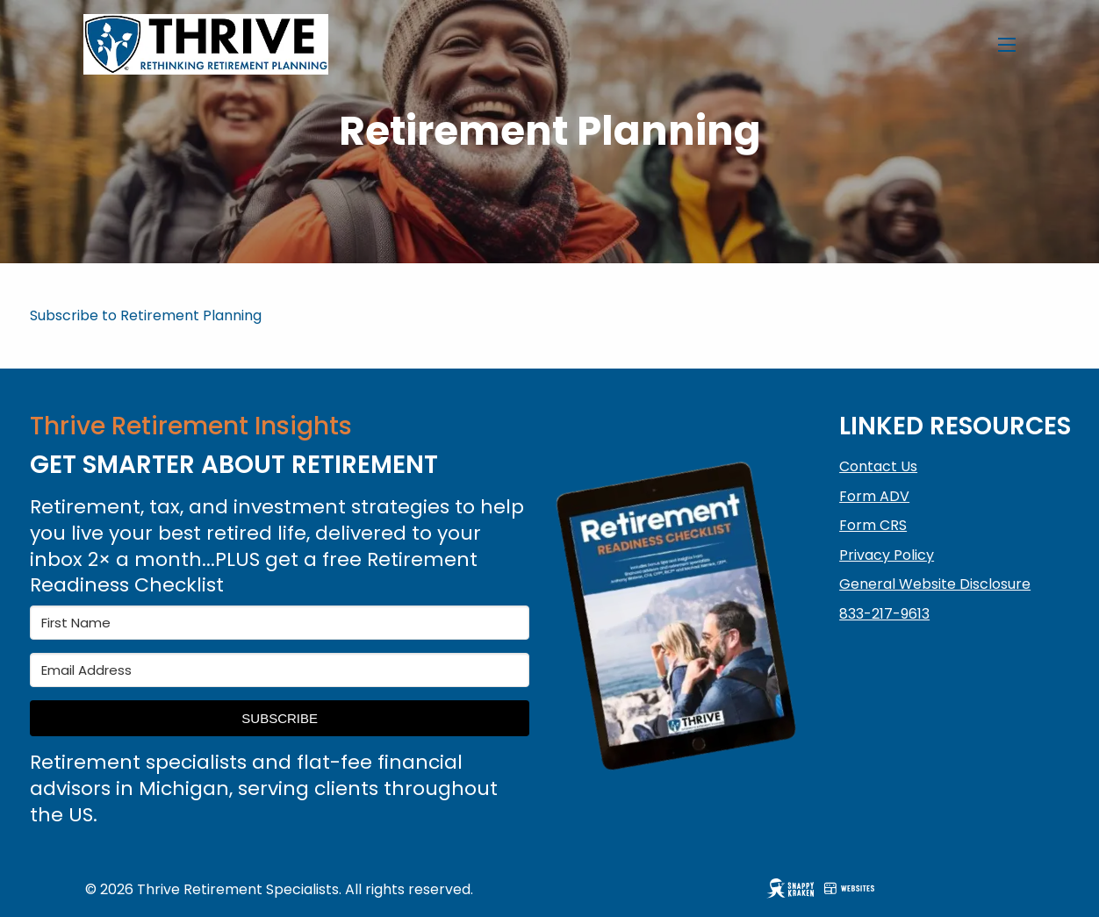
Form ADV (874, 496)
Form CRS (873, 525)
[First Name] (279, 622)
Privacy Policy (886, 555)
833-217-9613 (884, 614)
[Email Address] (279, 670)
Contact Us (878, 466)
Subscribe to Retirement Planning (146, 315)
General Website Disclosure (935, 584)
